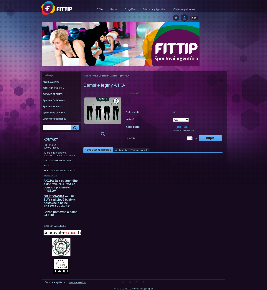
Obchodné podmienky (184, 9)
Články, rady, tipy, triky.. (154, 9)
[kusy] (189, 138)
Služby (113, 9)
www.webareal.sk (77, 282)
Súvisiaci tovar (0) (139, 150)
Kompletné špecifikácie (98, 150)
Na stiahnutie (121, 150)
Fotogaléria (130, 9)
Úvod (85, 76)
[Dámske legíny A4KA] (102, 114)
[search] (74, 128)
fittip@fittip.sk (50, 175)
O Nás (100, 9)
